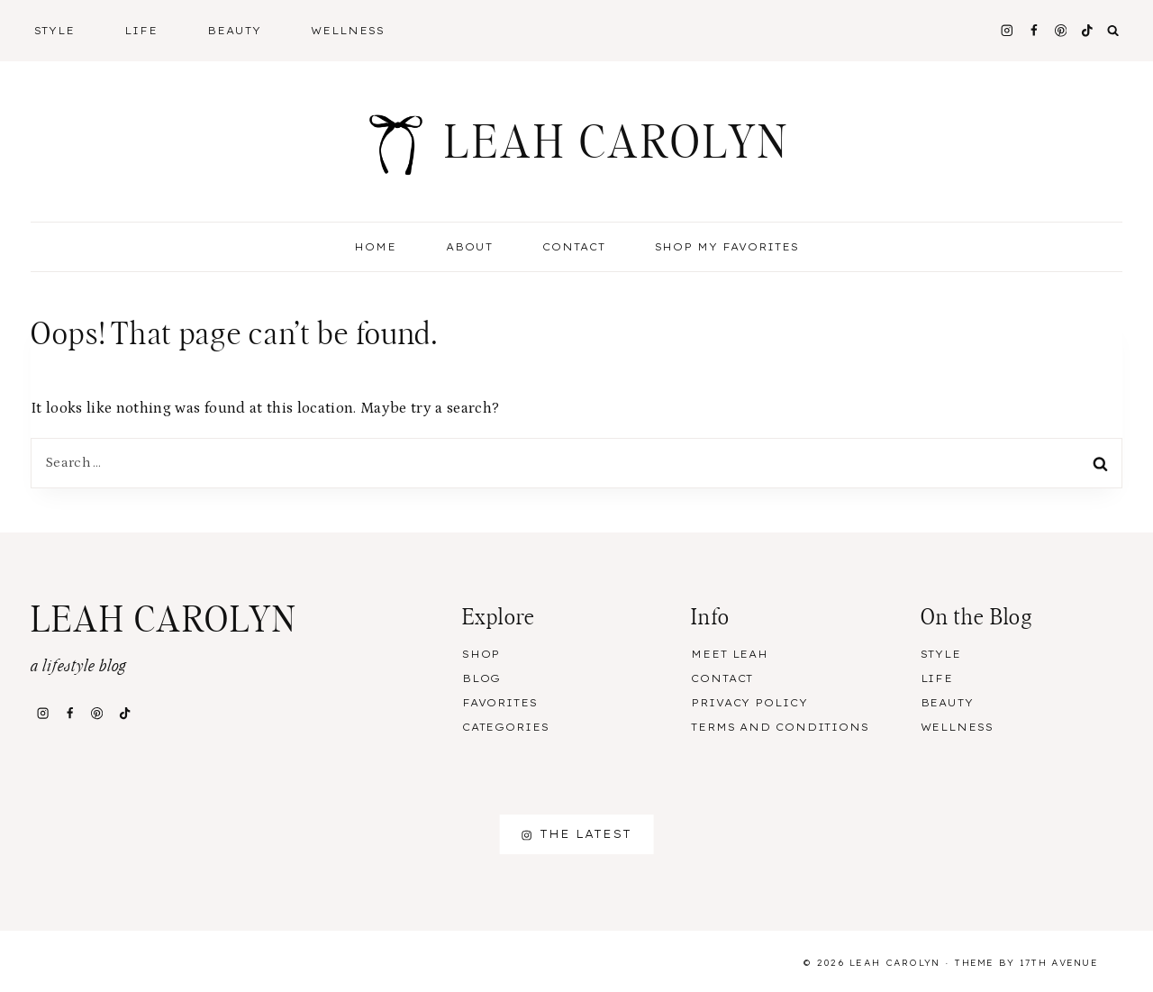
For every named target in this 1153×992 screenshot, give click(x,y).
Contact (573, 247)
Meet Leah (729, 654)
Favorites (500, 702)
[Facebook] (1033, 30)
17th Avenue (1059, 963)
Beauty (947, 702)
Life (937, 678)
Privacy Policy (749, 702)
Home (375, 247)
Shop (481, 654)
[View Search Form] (1113, 30)
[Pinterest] (1061, 30)
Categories (505, 727)
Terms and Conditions (780, 727)
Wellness (348, 30)
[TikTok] (1088, 30)
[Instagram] (1006, 30)
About (469, 247)
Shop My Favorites (727, 247)
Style (941, 654)
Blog (482, 678)
